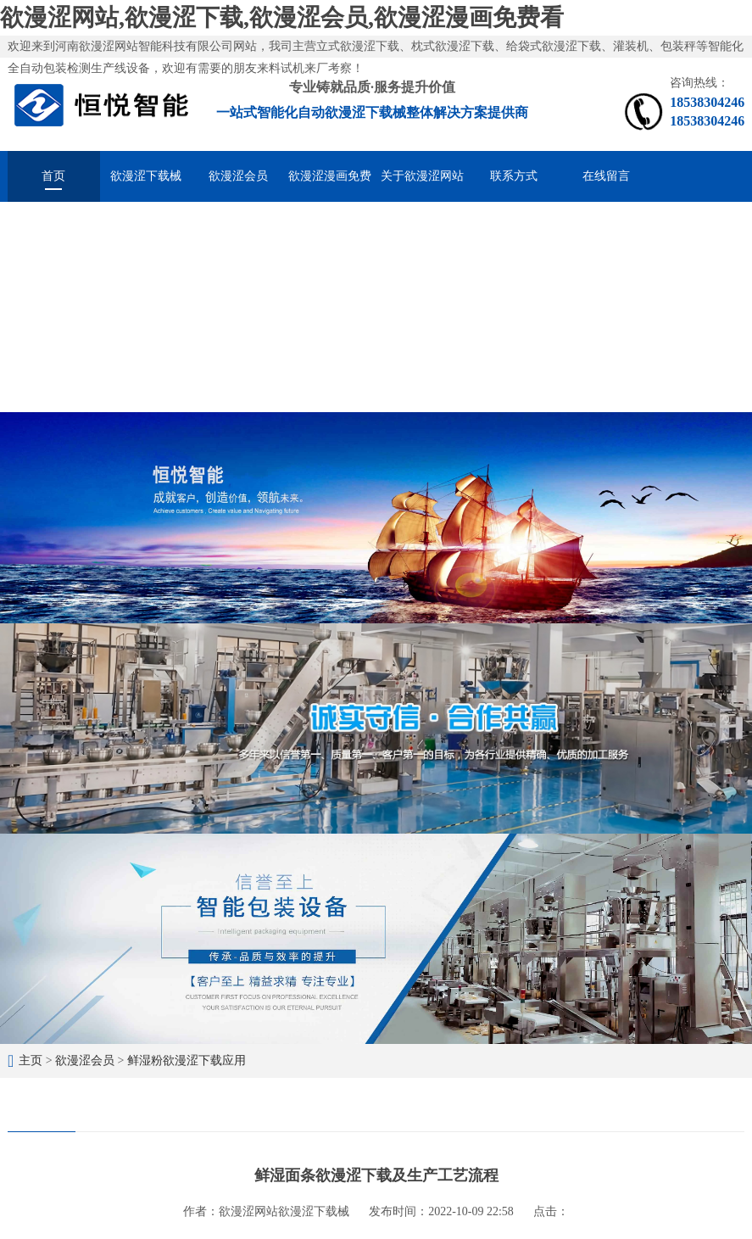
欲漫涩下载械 (145, 176)
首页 (53, 176)
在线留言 (606, 176)
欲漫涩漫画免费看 (329, 186)
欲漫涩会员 (238, 176)
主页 (30, 1060)
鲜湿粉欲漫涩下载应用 (186, 1060)
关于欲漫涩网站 (422, 176)
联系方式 (514, 176)
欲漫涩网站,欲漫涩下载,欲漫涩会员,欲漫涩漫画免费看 (282, 17)
